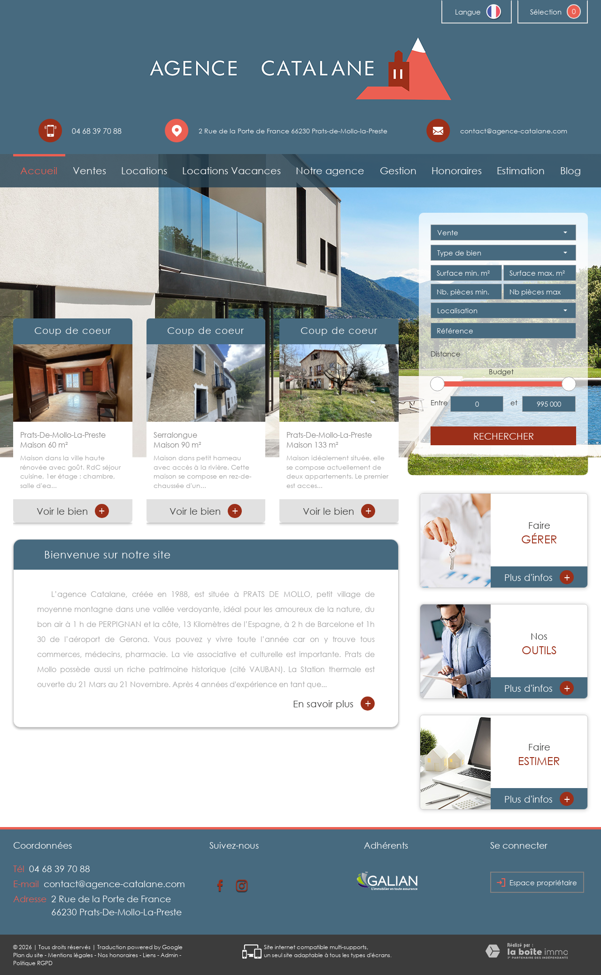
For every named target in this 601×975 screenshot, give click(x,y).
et (513, 402)
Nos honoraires (118, 955)
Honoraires (456, 170)
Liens (149, 955)
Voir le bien (73, 511)
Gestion (398, 170)
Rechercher (503, 435)
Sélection (546, 12)
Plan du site (28, 955)
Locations (144, 170)
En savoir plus (334, 703)
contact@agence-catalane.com (513, 131)
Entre (439, 402)
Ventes (89, 170)
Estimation (521, 170)
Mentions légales (70, 955)
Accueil (38, 170)
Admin (169, 955)
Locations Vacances (231, 170)
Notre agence (330, 170)
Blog (570, 170)
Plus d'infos (539, 577)
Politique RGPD (33, 963)
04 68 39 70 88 (59, 868)
